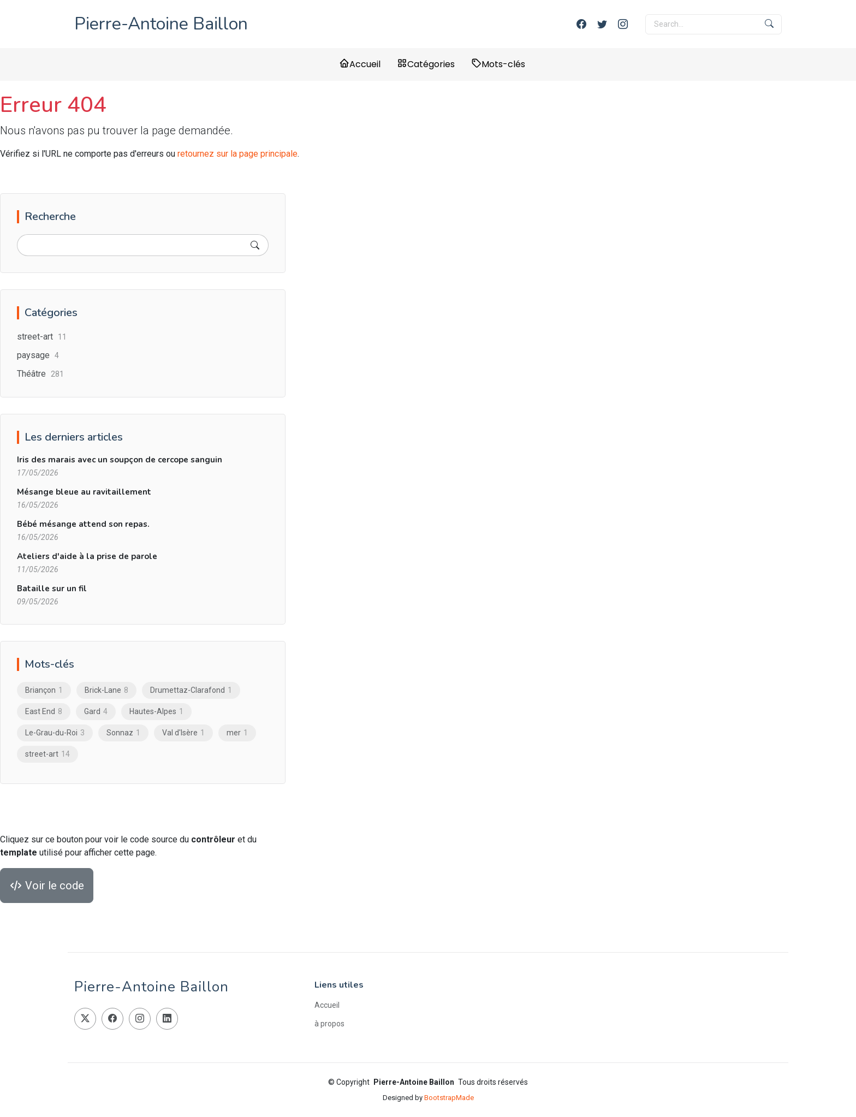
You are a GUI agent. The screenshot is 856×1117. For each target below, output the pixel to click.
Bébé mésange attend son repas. (83, 524)
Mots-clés (498, 64)
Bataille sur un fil (52, 588)
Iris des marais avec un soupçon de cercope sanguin (119, 459)
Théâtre (40, 374)
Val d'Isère (183, 732)
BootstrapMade (449, 1098)
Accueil (360, 64)
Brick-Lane (106, 690)
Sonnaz (123, 732)
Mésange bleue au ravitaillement (84, 491)
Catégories (426, 64)
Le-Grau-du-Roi (55, 732)
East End (43, 711)
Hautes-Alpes (156, 711)
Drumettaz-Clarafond (191, 690)
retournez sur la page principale (237, 153)
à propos (329, 1023)
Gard (96, 711)
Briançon (44, 690)
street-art (42, 336)
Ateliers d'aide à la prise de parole (87, 556)
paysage (38, 355)
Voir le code (46, 885)
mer (237, 732)
